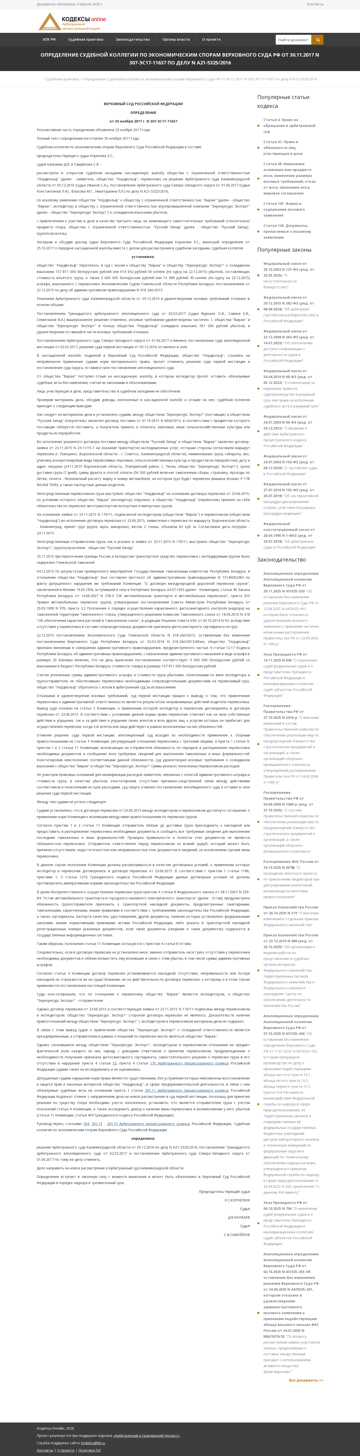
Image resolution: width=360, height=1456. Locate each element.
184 (86, 1123)
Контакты (315, 4)
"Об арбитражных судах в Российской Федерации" (290, 535)
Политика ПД (89, 1450)
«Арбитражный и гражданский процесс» (146, 1435)
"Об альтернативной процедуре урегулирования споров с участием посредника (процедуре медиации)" (290, 499)
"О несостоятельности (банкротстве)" (288, 275)
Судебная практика (85, 39)
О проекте (211, 39)
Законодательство (133, 39)
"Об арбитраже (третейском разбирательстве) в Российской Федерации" (291, 309)
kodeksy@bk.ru (93, 1443)
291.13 (97, 1123)
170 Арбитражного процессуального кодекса (189, 1063)
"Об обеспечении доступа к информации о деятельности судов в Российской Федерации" (288, 346)
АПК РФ (49, 39)
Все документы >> (306, 1380)
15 (114, 1063)
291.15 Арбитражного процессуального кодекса (148, 1123)
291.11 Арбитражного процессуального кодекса (187, 1090)
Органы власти (176, 39)
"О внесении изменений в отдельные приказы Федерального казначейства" (291, 916)
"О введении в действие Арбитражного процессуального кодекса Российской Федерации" (287, 431)
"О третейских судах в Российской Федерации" (290, 465)
